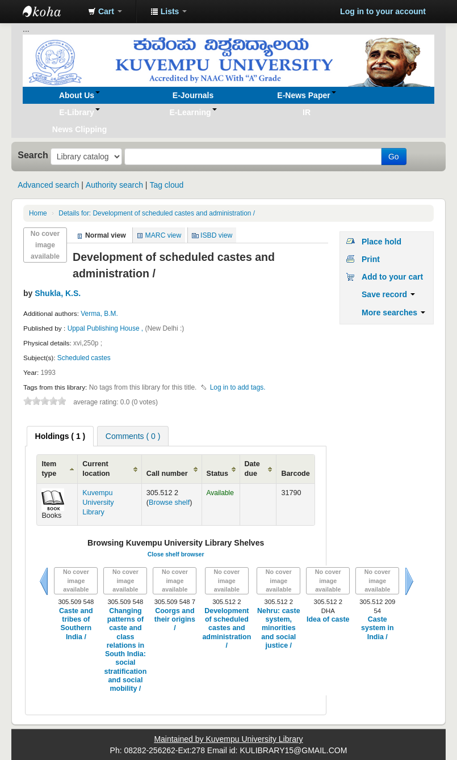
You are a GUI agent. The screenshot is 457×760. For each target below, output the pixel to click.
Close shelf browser (176, 554)
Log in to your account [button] (383, 11)
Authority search (114, 184)
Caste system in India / (377, 628)
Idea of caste (328, 619)
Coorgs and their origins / (174, 619)
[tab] (60, 436)
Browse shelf (169, 502)
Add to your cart (392, 276)
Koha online (51, 11)
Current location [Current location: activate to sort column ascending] (96, 469)
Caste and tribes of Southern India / (76, 624)
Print (371, 259)
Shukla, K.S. (58, 293)
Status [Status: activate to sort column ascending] (218, 474)
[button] (105, 11)
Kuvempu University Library (98, 502)
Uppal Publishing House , (106, 328)
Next (409, 581)
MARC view (163, 235)
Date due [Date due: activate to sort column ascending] (252, 469)
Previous (43, 581)
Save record (388, 294)
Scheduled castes (84, 358)
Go (393, 156)
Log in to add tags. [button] (238, 387)
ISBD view (216, 235)
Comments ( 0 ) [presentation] (133, 436)
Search (33, 155)
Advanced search (48, 184)
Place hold (381, 241)
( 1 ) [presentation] (60, 436)
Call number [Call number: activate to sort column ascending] (167, 474)
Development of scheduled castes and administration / (156, 213)
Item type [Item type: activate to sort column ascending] (48, 469)
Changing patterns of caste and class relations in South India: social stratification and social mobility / (125, 650)
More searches (393, 312)
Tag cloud (166, 184)
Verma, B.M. (99, 314)
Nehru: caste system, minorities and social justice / (278, 628)
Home (38, 213)
